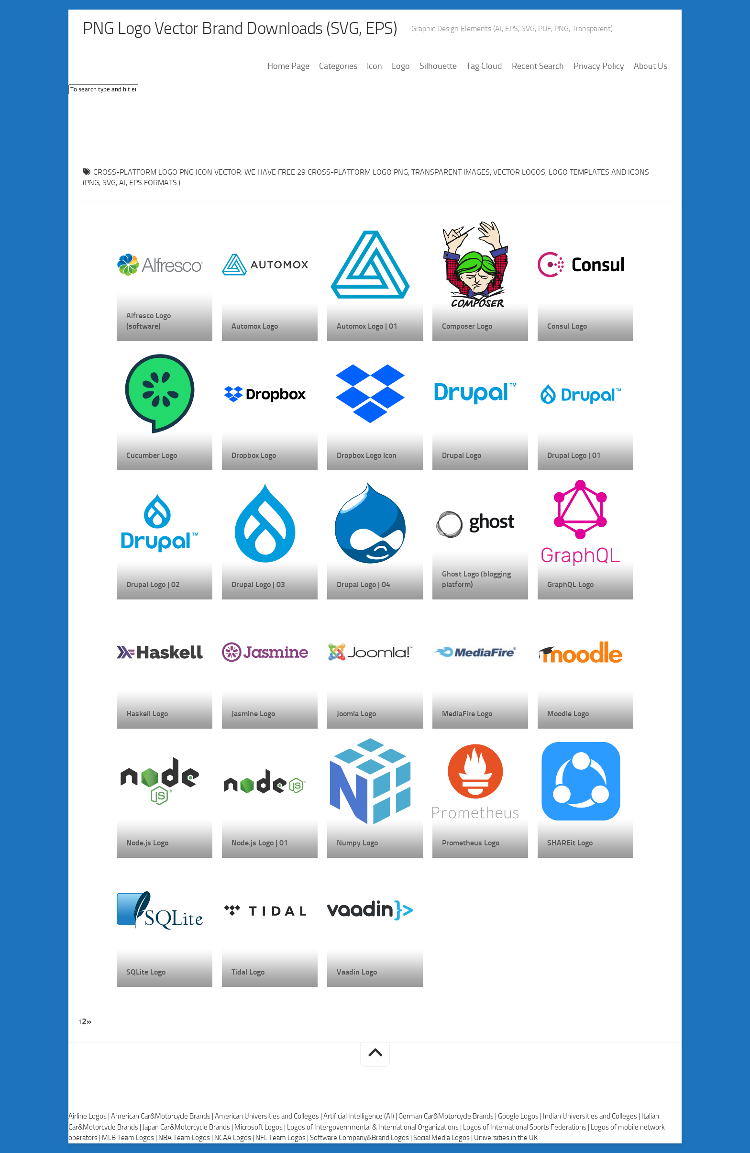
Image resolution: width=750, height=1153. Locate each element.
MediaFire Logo (467, 713)
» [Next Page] (89, 1021)
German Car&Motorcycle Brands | (448, 1116)
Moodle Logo (568, 713)
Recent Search (538, 66)
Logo (401, 66)
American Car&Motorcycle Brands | (163, 1116)
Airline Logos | (89, 1116)
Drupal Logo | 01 (574, 455)
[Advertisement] (375, 128)
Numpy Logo (357, 842)
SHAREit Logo (570, 842)
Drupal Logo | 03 (258, 584)
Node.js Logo (147, 842)
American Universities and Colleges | (269, 1116)
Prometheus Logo (470, 842)
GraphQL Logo (570, 584)
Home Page (288, 66)
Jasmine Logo (253, 713)
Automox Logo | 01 (367, 326)
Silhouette (438, 66)
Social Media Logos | (443, 1138)
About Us (650, 66)
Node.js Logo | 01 (260, 842)
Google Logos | (520, 1116)
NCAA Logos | (234, 1138)
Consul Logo (567, 326)
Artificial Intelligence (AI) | (360, 1116)
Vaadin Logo (357, 971)
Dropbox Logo (254, 455)
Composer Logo (467, 326)
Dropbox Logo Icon (367, 455)
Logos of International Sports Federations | (527, 1127)
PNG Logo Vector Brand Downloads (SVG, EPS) (243, 29)
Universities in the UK (506, 1138)
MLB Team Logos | (130, 1138)
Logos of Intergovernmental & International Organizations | (375, 1127)
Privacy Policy (599, 66)
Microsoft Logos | (260, 1127)
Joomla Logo (356, 713)
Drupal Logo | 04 (363, 584)
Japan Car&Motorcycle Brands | (188, 1127)
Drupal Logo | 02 (153, 584)
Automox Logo (255, 326)
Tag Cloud (484, 66)
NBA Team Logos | (186, 1138)
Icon (374, 66)
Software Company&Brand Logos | (361, 1138)
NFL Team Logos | (282, 1138)
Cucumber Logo (151, 455)
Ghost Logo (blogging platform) (476, 579)
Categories (338, 66)
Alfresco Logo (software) (148, 321)
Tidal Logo (248, 971)
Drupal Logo (461, 455)
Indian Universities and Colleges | (592, 1116)
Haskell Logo (147, 713)
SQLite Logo (145, 971)
